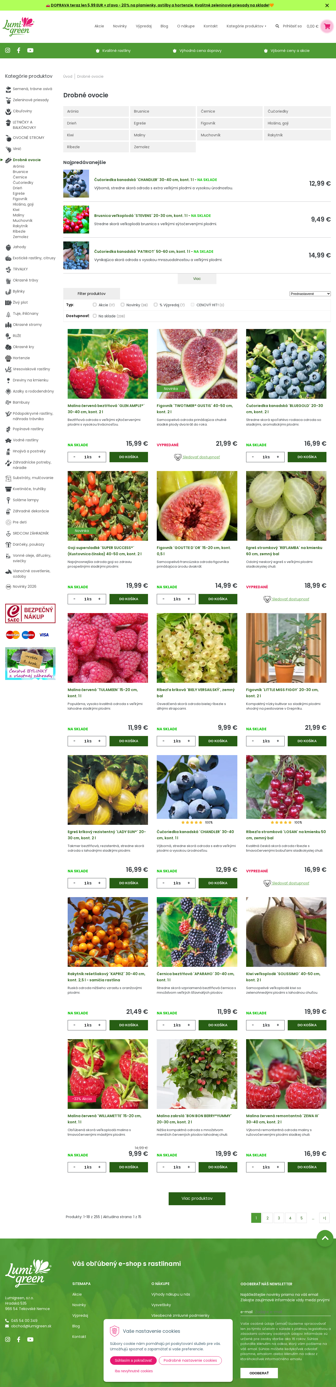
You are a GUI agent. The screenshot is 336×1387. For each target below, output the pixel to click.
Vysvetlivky (161, 1304)
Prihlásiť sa (292, 26)
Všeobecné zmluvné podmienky (180, 1315)
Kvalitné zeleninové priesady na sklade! (232, 5)
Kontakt (79, 1336)
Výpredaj (144, 26)
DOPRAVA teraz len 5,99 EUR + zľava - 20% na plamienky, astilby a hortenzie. (122, 5)
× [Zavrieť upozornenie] (327, 5)
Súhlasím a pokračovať (133, 1360)
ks (89, 457)
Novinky (120, 26)
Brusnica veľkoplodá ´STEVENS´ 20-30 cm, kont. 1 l (140, 215)
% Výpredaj (172, 305)
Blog (76, 1326)
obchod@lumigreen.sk (31, 1326)
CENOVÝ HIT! (210, 305)
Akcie (99, 26)
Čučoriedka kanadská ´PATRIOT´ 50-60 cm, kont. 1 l (142, 251)
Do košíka (128, 457)
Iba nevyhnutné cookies (134, 1371)
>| (324, 1218)
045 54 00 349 (24, 1320)
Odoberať (259, 1373)
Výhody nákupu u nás (170, 1294)
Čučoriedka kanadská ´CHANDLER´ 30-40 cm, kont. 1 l (144, 179)
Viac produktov (197, 1198)
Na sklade (112, 316)
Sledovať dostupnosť (197, 457)
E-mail (246, 1311)
